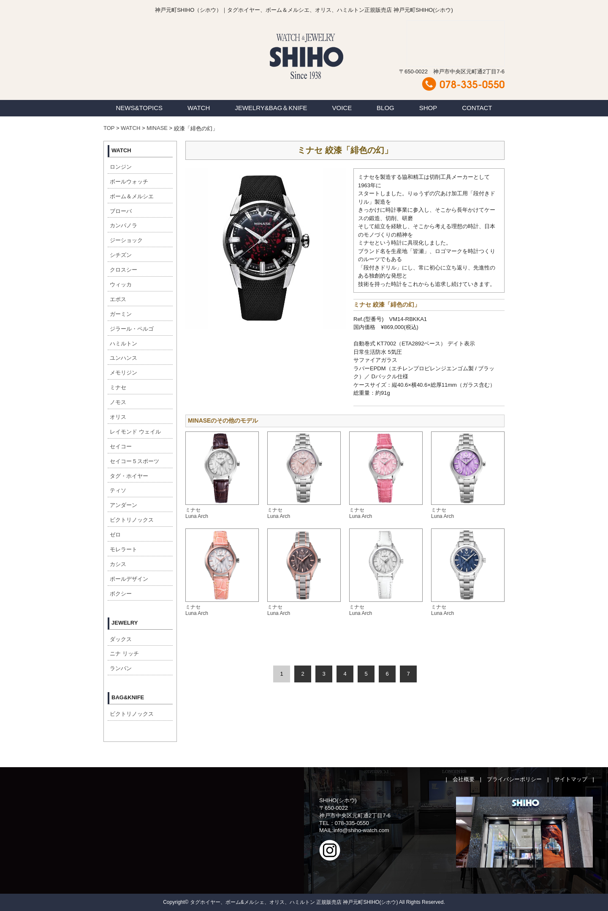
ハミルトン (123, 343)
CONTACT (477, 107)
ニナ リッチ (124, 653)
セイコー (121, 446)
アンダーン (123, 505)
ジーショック (126, 240)
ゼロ (115, 534)
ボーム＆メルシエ (132, 196)
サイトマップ (570, 779)
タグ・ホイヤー (129, 476)
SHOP (428, 107)
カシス (118, 564)
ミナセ (118, 387)
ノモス (118, 402)
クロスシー (123, 270)
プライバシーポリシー (514, 779)
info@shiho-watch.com (361, 830)
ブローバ (121, 211)
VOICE (342, 107)
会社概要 (464, 779)
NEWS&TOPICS (139, 107)
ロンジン (121, 167)
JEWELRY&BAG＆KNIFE (271, 107)
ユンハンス (123, 358)
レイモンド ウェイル (135, 432)
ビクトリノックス (132, 520)
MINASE (157, 128)
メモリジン (123, 372)
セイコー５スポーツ (134, 461)
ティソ (118, 490)
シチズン (121, 255)
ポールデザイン (129, 579)
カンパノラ (123, 225)
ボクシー (121, 593)
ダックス (121, 639)
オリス (118, 417)
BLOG (385, 107)
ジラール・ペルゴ (132, 329)
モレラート (123, 549)
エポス (118, 299)
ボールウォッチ (129, 181)
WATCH (198, 107)
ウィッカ (121, 284)
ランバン (121, 668)
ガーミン (121, 314)
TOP (108, 128)
